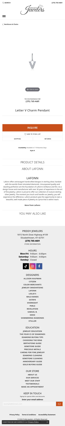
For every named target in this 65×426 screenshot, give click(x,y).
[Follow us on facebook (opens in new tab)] (39, 266)
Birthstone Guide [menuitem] (33, 343)
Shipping (17, 139)
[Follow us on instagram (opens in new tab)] (33, 266)
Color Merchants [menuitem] (32, 284)
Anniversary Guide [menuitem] (32, 361)
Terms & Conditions (29, 415)
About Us (32, 375)
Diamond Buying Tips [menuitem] (32, 337)
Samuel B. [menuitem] (32, 312)
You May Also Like (32, 213)
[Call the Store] (32, 240)
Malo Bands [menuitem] (32, 297)
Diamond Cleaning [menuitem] (32, 355)
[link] (57, 3)
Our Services (32, 378)
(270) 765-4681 (32, 101)
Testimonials (32, 384)
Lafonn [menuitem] (32, 290)
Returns (48, 139)
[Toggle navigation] (4, 16)
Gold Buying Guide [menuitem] (32, 364)
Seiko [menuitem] (32, 315)
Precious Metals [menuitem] (32, 349)
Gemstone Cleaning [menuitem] (32, 358)
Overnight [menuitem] (32, 303)
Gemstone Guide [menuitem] (32, 346)
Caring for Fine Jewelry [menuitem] (32, 352)
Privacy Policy (15, 415)
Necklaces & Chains (11, 24)
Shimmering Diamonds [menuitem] (32, 318)
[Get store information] (32, 244)
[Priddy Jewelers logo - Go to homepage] (32, 10)
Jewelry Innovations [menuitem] (32, 287)
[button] (6, 3)
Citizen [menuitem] (32, 281)
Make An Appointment (32, 387)
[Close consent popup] (47, 422)
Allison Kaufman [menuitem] (32, 278)
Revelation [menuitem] (32, 309)
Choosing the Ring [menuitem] (32, 340)
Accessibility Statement (46, 415)
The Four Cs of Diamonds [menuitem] (32, 334)
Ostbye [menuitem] (32, 300)
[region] (32, 62)
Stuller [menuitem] (32, 321)
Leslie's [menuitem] (32, 294)
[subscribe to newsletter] (59, 404)
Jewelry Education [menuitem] (32, 331)
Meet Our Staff (32, 381)
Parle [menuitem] (32, 306)
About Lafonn (32, 169)
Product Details (32, 162)
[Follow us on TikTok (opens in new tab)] (26, 266)
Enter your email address (32, 399)
